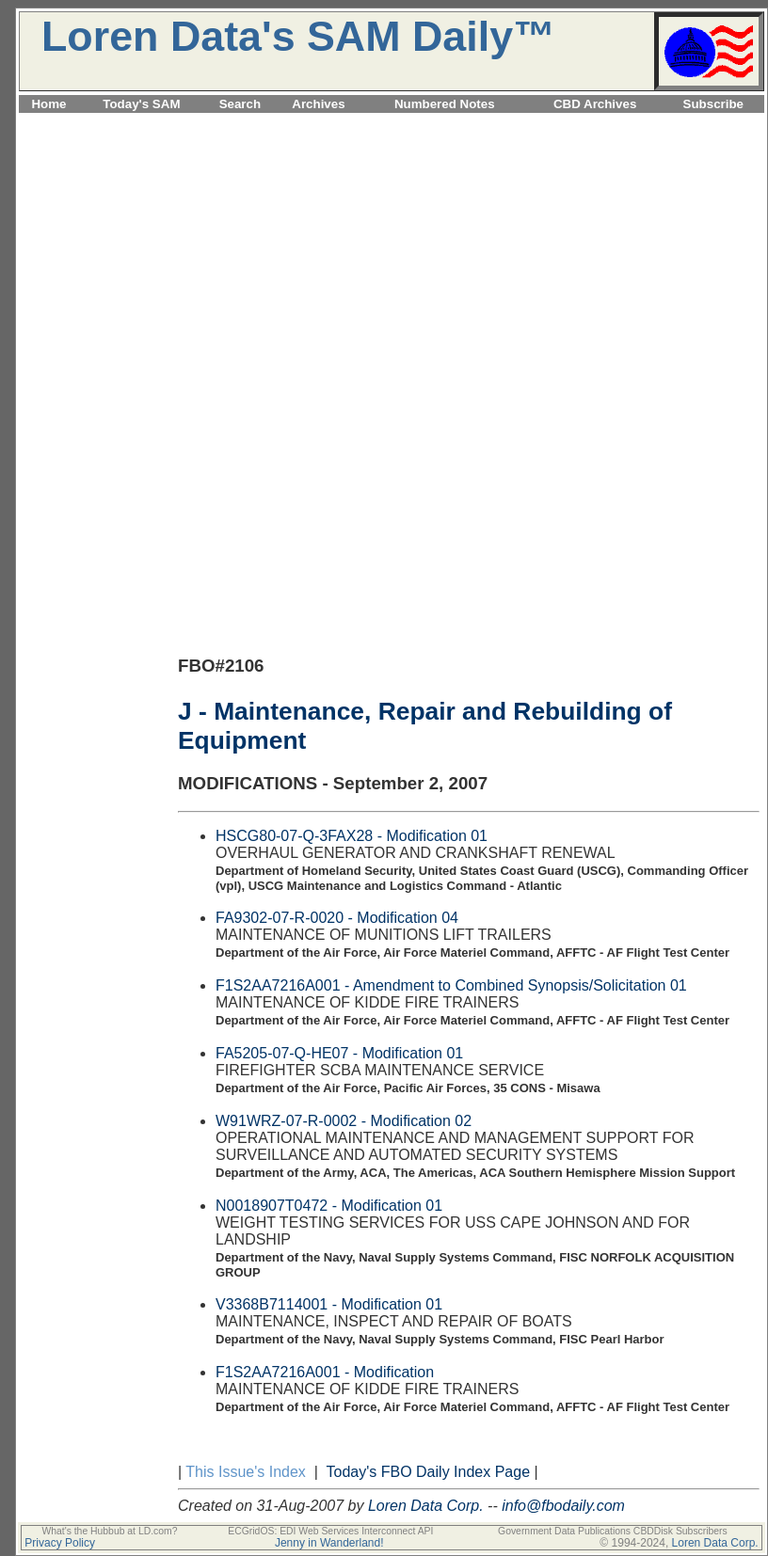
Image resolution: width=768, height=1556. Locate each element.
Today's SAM (141, 104)
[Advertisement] (391, 248)
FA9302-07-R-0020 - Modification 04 (337, 918)
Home (48, 104)
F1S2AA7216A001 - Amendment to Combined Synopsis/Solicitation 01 (451, 985)
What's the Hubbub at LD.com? (109, 1531)
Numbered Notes (444, 104)
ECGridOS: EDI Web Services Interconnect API (330, 1531)
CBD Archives (594, 104)
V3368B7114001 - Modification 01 (329, 1304)
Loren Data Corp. (426, 1506)
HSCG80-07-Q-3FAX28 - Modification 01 (352, 836)
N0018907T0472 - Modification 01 (329, 1206)
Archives (318, 104)
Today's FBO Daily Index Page (429, 1472)
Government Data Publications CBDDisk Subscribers (613, 1531)
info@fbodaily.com (563, 1506)
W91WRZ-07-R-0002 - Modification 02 (344, 1121)
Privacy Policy (59, 1542)
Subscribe (713, 104)
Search (240, 104)
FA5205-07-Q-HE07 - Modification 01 (339, 1053)
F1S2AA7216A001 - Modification (325, 1372)
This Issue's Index (245, 1472)
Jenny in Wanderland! (329, 1542)
